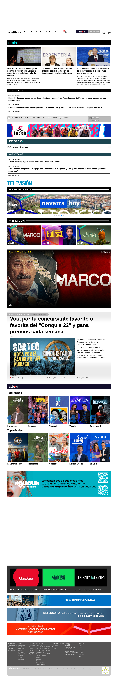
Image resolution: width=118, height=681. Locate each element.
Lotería (67, 650)
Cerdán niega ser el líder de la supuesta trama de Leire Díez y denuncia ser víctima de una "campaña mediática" (55, 107)
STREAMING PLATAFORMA (88, 590)
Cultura (31, 650)
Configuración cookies (67, 669)
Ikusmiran (31, 652)
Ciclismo (38, 659)
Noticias (27, 32)
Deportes (35, 32)
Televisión (44, 32)
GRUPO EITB (94, 32)
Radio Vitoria (21, 648)
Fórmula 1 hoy (40, 652)
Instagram (81, 649)
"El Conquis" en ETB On (83, 378)
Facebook (81, 645)
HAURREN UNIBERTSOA (55, 590)
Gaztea (20, 650)
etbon (20, 220)
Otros (57, 32)
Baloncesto (39, 661)
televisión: (12, 643)
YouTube (81, 654)
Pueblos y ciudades (71, 652)
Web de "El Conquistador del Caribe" (54, 378)
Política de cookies (54, 669)
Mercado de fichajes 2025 (43, 654)
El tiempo (68, 644)
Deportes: (39, 643)
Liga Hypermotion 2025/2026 (43, 650)
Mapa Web (92, 669)
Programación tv (12, 645)
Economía (32, 646)
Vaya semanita (12, 650)
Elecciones (68, 648)
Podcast (20, 657)
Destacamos (21, 189)
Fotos (53, 646)
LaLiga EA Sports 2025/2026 (43, 646)
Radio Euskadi (21, 646)
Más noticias (15, 90)
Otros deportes (40, 662)
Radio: (20, 643)
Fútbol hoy (39, 645)
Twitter (80, 647)
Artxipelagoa (21, 659)
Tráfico (67, 646)
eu (107, 33)
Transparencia (78, 669)
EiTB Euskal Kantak (23, 654)
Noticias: (32, 643)
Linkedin (81, 652)
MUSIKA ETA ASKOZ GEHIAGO (25, 590)
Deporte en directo (41, 664)
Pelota (38, 657)
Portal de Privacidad (35, 669)
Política (31, 648)
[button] (54, 215)
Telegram (81, 650)
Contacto (85, 669)
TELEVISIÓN (19, 183)
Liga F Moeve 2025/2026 (42, 648)
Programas (21, 655)
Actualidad (32, 645)
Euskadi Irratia (21, 645)
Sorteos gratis (70, 647)
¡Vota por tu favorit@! (17, 378)
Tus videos (94, 120)
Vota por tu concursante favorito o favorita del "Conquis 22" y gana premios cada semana (51, 325)
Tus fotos (94, 118)
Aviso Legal (45, 669)
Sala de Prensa (70, 654)
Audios (54, 648)
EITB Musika (21, 652)
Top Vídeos (55, 645)
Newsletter (82, 643)
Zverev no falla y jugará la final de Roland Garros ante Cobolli (33, 162)
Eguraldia (31, 654)
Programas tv (11, 646)
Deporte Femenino (41, 655)
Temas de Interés (70, 651)
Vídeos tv (10, 648)
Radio (51, 32)
